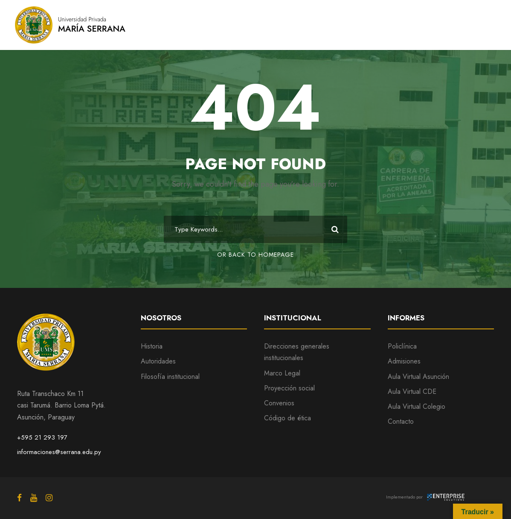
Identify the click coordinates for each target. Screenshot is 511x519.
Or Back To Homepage (255, 254)
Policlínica (402, 346)
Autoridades (158, 361)
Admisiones (404, 361)
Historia (152, 346)
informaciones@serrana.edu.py (59, 452)
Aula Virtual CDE (412, 391)
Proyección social (289, 388)
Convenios (279, 403)
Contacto (401, 421)
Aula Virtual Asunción (418, 376)
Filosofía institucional (170, 376)
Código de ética (287, 418)
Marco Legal (282, 373)
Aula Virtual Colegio (416, 406)
